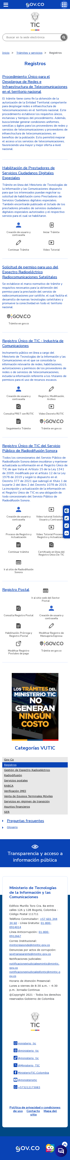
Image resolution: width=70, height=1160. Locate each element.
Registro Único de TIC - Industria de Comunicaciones (32, 343)
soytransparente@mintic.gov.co (30, 954)
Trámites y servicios (29, 52)
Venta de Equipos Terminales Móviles (28, 796)
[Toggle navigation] (6, 5)
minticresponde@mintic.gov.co (29, 945)
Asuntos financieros (17, 806)
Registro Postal (15, 589)
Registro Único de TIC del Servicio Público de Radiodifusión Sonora (31, 448)
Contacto (33, 1111)
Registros (10, 764)
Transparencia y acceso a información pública (35, 856)
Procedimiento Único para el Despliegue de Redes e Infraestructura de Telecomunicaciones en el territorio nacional (34, 84)
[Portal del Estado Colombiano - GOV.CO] (35, 4)
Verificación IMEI (15, 791)
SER (7, 811)
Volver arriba (64, 1144)
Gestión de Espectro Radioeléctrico (27, 770)
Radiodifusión (13, 775)
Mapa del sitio (43, 1113)
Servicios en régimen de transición (27, 801)
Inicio (6, 52)
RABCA (8, 785)
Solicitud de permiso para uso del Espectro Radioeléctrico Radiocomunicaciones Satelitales (30, 272)
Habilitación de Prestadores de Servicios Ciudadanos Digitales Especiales (28, 172)
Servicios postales (16, 780)
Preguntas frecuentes (25, 820)
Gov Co (9, 759)
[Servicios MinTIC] (64, 5)
